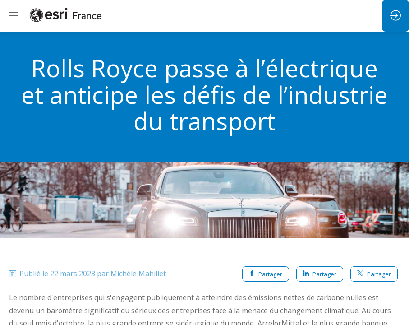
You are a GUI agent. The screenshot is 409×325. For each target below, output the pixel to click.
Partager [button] (265, 274)
